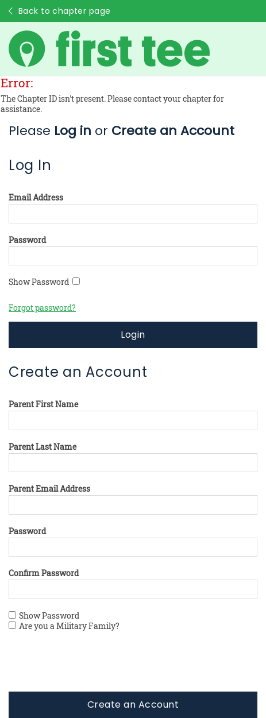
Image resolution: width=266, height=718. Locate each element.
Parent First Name (43, 404)
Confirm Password (44, 573)
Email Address (36, 197)
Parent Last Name (42, 447)
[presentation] (96, 669)
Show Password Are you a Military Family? (64, 621)
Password (27, 240)
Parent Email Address (49, 489)
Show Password (44, 282)
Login (133, 334)
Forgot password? (42, 307)
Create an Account (133, 704)
